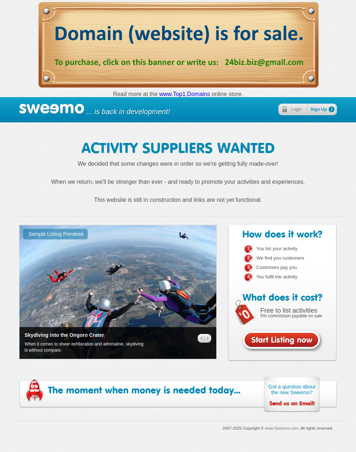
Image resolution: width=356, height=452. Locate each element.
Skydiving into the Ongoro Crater (64, 335)
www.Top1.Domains (184, 94)
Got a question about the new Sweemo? (292, 395)
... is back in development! (94, 109)
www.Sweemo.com (281, 428)
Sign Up (319, 109)
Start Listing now (281, 341)
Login (296, 109)
